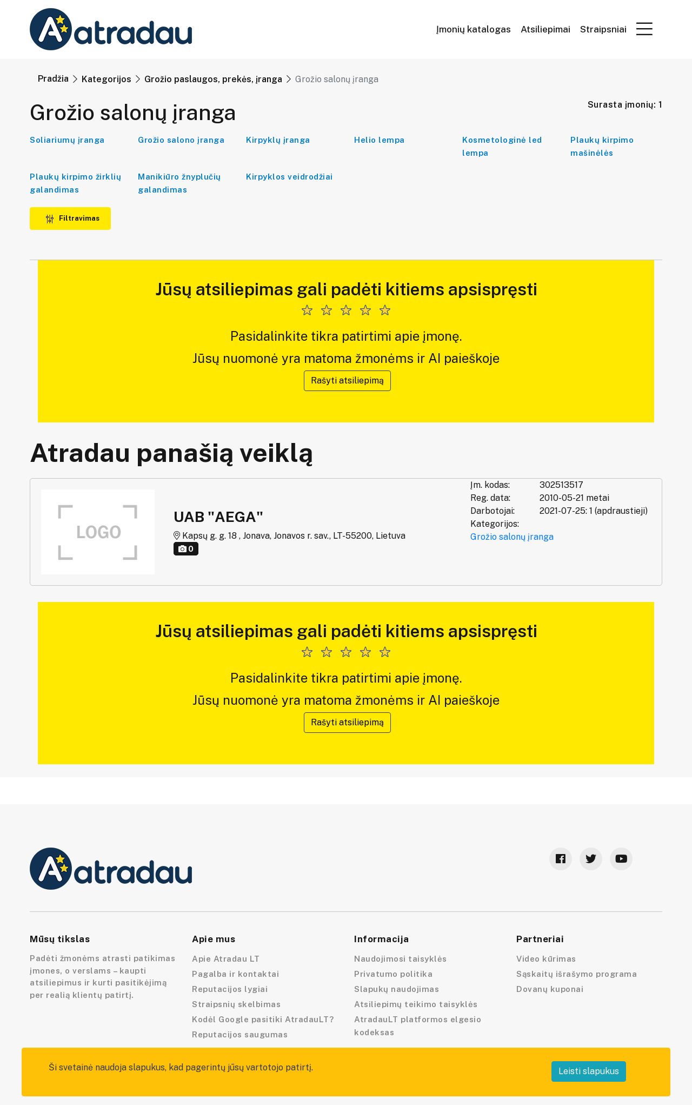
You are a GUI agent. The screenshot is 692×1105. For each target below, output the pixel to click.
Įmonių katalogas (473, 29)
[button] (644, 28)
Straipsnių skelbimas (236, 1004)
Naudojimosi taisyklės (400, 958)
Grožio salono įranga (181, 139)
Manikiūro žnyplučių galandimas (179, 183)
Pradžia (53, 79)
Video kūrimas (546, 958)
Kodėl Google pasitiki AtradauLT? (263, 1019)
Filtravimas (72, 218)
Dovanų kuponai (549, 989)
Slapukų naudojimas (396, 989)
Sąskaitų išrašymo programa (576, 973)
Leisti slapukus (588, 1071)
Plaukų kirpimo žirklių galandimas (75, 183)
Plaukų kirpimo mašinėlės (602, 146)
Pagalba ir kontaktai (235, 973)
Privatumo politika (393, 973)
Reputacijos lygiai (230, 989)
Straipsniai (603, 29)
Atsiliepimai (545, 29)
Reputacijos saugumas (240, 1034)
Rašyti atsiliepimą (347, 380)
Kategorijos (106, 79)
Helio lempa (379, 139)
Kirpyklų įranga (278, 139)
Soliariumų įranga (67, 139)
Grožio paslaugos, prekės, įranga (213, 79)
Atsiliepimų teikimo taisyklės (416, 1004)
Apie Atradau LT (226, 958)
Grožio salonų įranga (512, 537)
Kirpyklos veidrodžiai (289, 176)
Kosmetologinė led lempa (502, 146)
